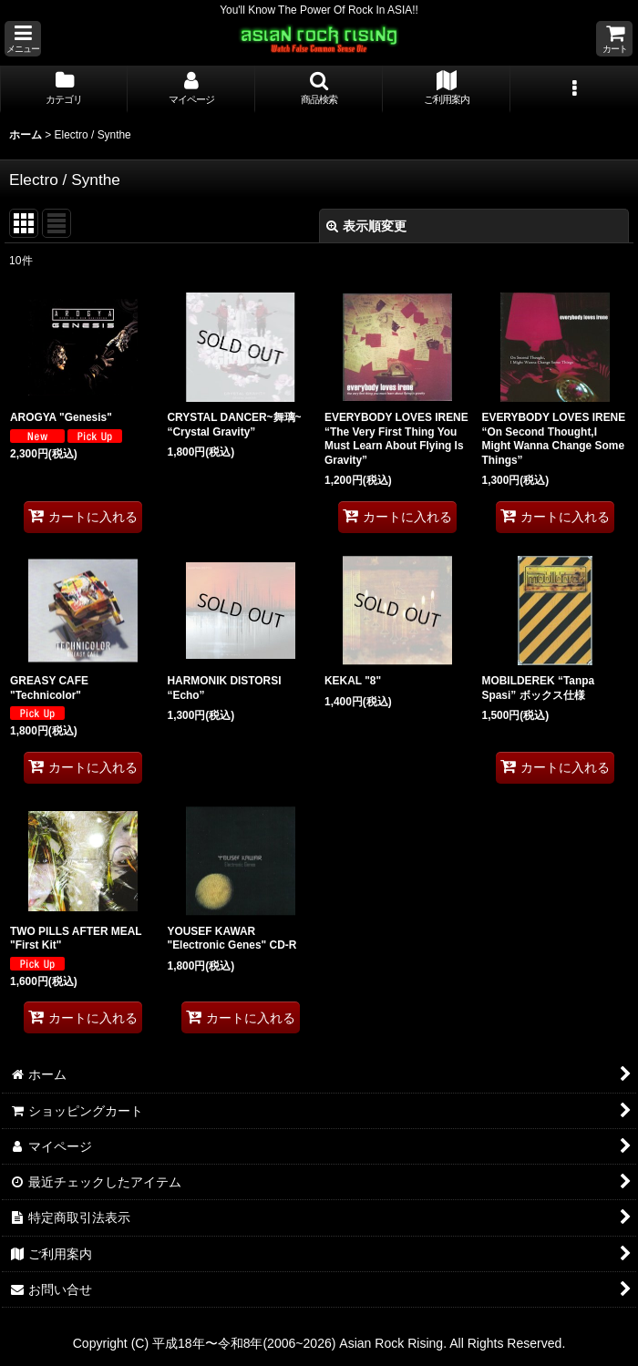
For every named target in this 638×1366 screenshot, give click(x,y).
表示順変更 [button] (366, 226)
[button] (23, 38)
